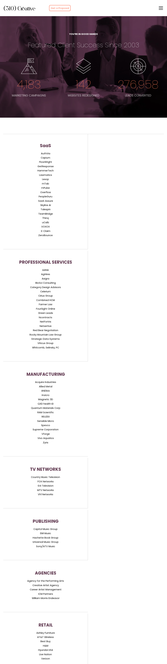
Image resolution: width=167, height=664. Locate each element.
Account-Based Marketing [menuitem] (60, 590)
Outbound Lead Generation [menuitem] (60, 596)
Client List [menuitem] (130, 590)
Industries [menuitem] (50, 647)
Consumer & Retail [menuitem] (95, 613)
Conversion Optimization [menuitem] (19, 613)
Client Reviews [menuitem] (133, 596)
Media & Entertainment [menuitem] (98, 601)
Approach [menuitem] (50, 636)
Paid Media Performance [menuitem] (19, 601)
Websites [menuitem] (130, 607)
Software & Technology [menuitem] (98, 590)
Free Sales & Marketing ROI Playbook (83, 544)
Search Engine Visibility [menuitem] (17, 596)
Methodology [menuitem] (52, 642)
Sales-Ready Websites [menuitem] (17, 607)
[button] (161, 8)
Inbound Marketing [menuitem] (15, 590)
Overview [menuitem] (50, 630)
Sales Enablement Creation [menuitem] (60, 601)
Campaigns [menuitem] (131, 601)
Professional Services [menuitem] (97, 596)
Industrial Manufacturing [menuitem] (19, 642)
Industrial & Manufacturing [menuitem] (100, 607)
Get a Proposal (60, 8)
